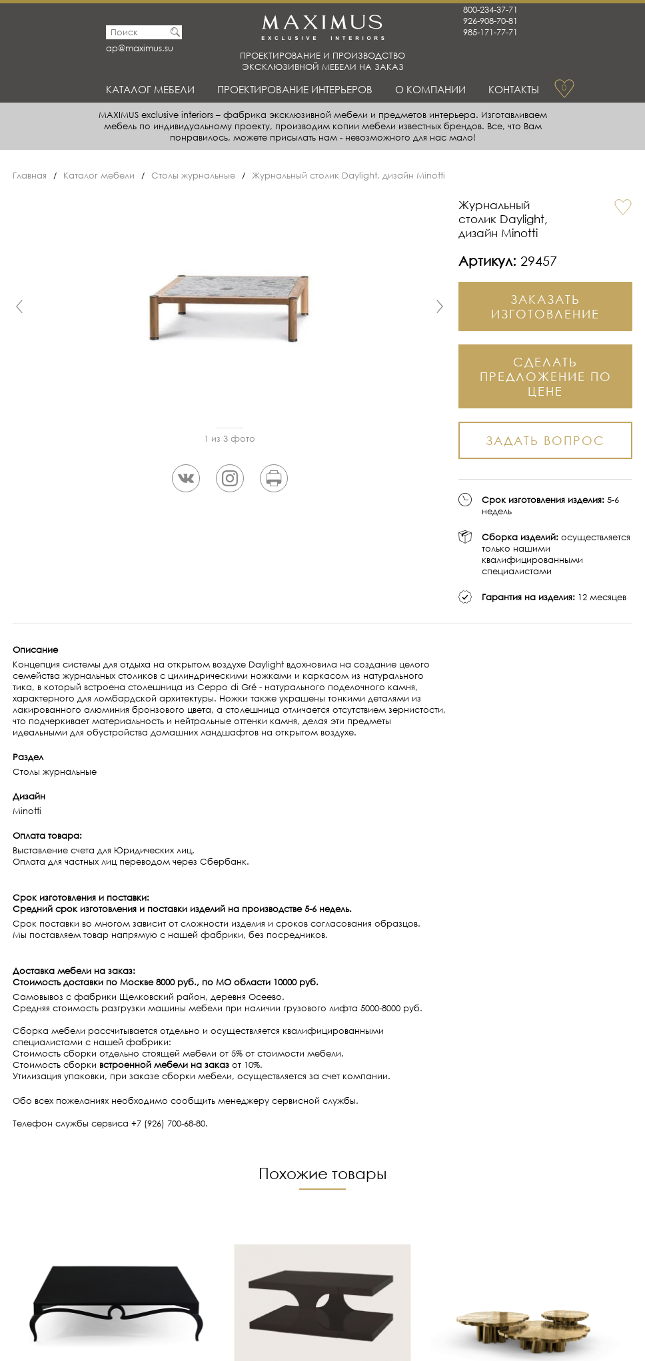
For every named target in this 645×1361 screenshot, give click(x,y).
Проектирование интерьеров (294, 89)
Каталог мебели (150, 89)
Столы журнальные (193, 175)
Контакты (513, 89)
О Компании (430, 89)
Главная (30, 175)
